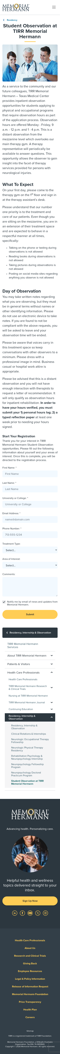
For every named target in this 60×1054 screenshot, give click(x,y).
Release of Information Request (30, 986)
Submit (30, 614)
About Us (30, 948)
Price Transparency (30, 1002)
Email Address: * (11, 513)
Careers (30, 1017)
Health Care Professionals (23, 679)
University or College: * (15, 498)
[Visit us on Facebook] (23, 913)
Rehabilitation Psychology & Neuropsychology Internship (27, 757)
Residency (9, 20)
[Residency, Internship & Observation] (30, 633)
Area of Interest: (11, 559)
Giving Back (30, 963)
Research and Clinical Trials (30, 955)
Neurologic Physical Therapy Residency (27, 749)
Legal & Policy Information (30, 978)
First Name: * (9, 467)
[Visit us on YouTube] (30, 913)
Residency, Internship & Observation (24, 727)
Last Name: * (9, 483)
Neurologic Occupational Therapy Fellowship (30, 741)
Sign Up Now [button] (30, 901)
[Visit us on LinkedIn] (15, 913)
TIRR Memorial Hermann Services (22, 645)
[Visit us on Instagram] (45, 913)
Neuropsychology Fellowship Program (27, 766)
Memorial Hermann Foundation (30, 994)
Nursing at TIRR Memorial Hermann (28, 695)
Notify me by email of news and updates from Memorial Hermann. (32, 603)
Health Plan (30, 1009)
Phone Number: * (11, 528)
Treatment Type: (11, 543)
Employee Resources (30, 971)
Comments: (8, 574)
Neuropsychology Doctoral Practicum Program (26, 774)
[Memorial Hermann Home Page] (15, 7)
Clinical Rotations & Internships (28, 733)
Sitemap (30, 1031)
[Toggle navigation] (54, 7)
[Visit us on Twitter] (38, 913)
